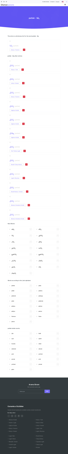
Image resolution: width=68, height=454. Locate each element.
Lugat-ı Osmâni (12, 447)
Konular (37, 447)
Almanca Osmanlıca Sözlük (17, 205)
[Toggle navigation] (65, 5)
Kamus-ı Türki (14, 69)
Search (52, 1)
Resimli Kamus (39, 436)
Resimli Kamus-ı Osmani (17, 191)
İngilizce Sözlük (15, 110)
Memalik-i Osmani (13, 441)
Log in (57, 1)
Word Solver (45, 1)
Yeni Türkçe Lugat (15, 151)
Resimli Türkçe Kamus (16, 164)
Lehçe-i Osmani (15, 83)
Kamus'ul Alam (39, 422)
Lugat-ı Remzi (12, 438)
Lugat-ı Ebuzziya (15, 178)
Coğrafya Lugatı (39, 441)
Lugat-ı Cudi (38, 428)
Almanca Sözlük (12, 419)
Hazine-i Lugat (12, 422)
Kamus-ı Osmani (12, 431)
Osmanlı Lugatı (12, 444)
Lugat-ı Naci (11, 436)
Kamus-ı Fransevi (15, 50)
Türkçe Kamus (39, 438)
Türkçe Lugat (39, 444)
